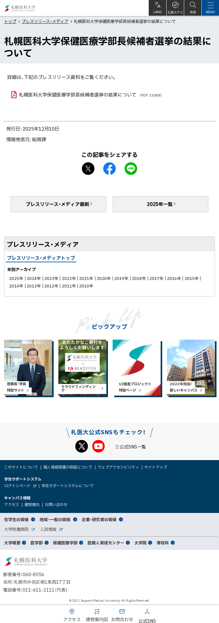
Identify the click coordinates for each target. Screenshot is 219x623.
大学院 (140, 543)
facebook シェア (109, 168)
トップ (10, 21)
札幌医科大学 (19, 8)
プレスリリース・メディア (45, 21)
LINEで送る (131, 168)
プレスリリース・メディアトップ (41, 257)
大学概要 (12, 543)
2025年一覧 (160, 204)
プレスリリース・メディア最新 (57, 204)
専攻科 (163, 543)
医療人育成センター (106, 543)
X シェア (88, 168)
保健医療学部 (65, 543)
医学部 (36, 543)
